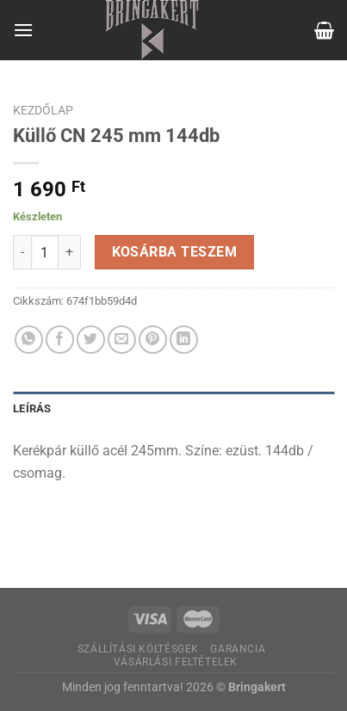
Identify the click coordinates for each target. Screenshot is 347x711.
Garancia (237, 649)
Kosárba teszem (175, 252)
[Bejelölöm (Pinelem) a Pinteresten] (153, 339)
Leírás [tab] (32, 408)
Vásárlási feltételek (176, 662)
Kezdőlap (43, 110)
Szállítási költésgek (138, 649)
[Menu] (23, 30)
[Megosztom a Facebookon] (60, 339)
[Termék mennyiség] (45, 252)
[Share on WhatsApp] (29, 339)
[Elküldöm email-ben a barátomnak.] (122, 339)
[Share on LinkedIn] (184, 339)
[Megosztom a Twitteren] (91, 339)
